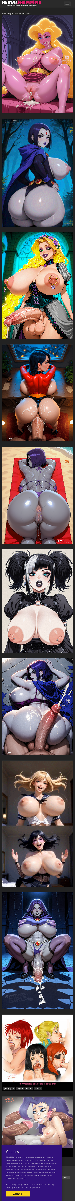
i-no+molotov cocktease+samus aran (37, 1084)
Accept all (18, 1193)
